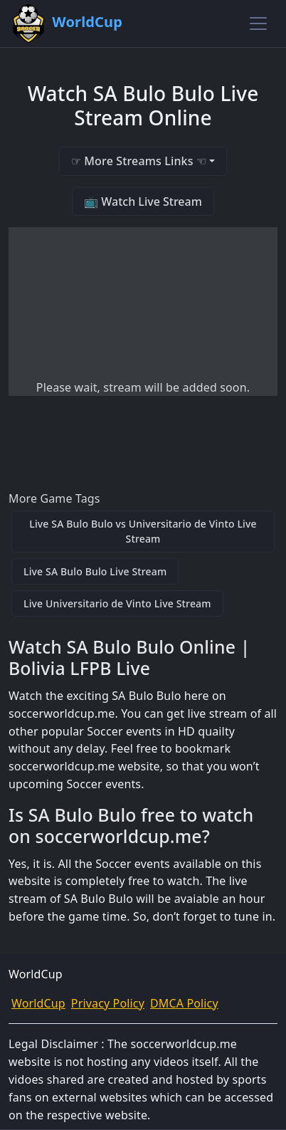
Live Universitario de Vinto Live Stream (117, 603)
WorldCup (38, 1003)
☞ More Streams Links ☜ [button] (138, 161)
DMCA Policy (184, 1003)
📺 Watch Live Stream (143, 201)
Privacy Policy (107, 1003)
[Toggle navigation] (258, 23)
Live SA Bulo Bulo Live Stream (94, 571)
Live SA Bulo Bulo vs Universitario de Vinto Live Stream (142, 531)
